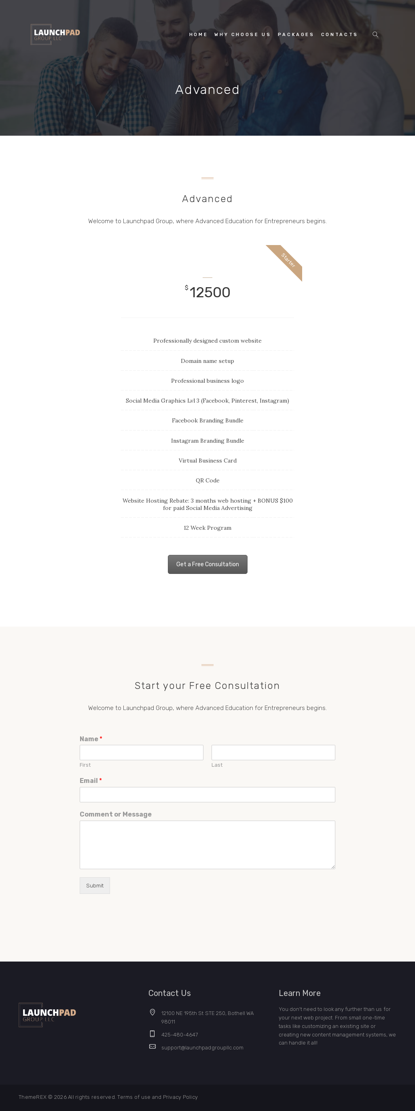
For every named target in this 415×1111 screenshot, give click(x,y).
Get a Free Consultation (207, 564)
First (85, 765)
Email (91, 781)
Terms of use (134, 1097)
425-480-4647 (179, 1035)
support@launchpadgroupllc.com (202, 1048)
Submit (95, 886)
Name (91, 739)
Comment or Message (116, 814)
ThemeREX (33, 1097)
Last (217, 765)
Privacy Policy (180, 1097)
